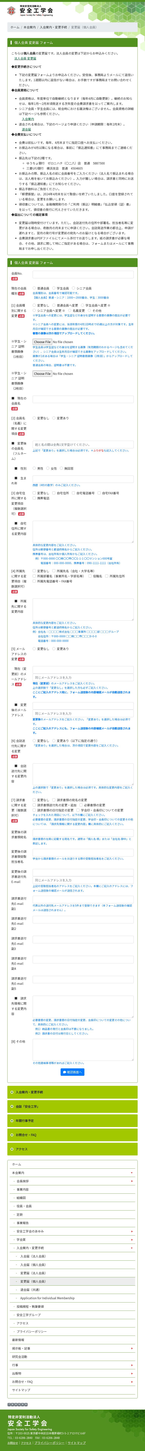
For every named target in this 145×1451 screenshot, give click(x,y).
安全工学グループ (28, 1314)
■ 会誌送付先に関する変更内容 (18, 774)
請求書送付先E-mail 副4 (18, 963)
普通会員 (43, 288)
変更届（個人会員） (32, 1281)
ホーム (14, 27)
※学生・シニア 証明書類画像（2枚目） (18, 381)
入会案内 (28, 119)
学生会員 (63, 288)
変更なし (43, 305)
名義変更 (79, 310)
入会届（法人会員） (32, 1256)
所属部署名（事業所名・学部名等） (61, 576)
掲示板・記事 (21, 1348)
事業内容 (22, 1189)
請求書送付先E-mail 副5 (18, 983)
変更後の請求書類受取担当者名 (18, 856)
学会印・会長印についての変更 (102, 810)
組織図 (21, 1197)
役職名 (97, 576)
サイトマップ (21, 1390)
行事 (15, 1365)
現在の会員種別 (18, 291)
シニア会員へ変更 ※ (51, 310)
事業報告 (22, 1223)
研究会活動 (19, 1356)
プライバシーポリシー (31, 1331)
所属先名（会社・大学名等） (76, 571)
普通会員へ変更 (67, 305)
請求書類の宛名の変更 (72, 800)
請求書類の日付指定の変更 (55, 810)
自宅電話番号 (85, 493)
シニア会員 (84, 288)
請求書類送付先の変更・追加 (56, 805)
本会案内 (30, 27)
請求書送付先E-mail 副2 (18, 923)
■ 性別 (18, 468)
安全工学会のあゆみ (30, 1231)
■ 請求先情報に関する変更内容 (18, 1006)
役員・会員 (24, 1206)
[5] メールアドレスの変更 (18, 653)
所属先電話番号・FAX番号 (54, 581)
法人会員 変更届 (25, 58)
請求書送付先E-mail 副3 (18, 943)
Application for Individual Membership (46, 1298)
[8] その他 (18, 1041)
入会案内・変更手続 (53, 27)
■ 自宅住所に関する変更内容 (18, 528)
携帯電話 (43, 498)
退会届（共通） (29, 1289)
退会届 (26, 129)
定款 (19, 1214)
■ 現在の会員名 (18, 403)
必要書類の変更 (94, 805)
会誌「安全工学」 (28, 1106)
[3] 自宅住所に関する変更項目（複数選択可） (18, 503)
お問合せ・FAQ (26, 1135)
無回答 (68, 468)
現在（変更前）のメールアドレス (18, 676)
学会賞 (21, 1239)
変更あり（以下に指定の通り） (78, 740)
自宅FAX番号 (110, 493)
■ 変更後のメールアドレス (18, 709)
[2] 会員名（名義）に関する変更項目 (18, 426)
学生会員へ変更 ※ (98, 305)
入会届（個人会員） (32, 1264)
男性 (40, 468)
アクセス (22, 1149)
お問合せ (12, 1443)
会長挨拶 (22, 1181)
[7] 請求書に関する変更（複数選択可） (18, 810)
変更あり (63, 418)
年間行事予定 (25, 1120)
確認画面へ (72, 1072)
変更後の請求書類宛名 (18, 834)
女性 (54, 468)
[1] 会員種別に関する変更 (18, 310)
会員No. (16, 275)
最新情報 (18, 1339)
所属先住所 (117, 576)
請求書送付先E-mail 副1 (18, 903)
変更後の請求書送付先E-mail (18, 876)
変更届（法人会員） (32, 1273)
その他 (96, 310)
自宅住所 (63, 493)
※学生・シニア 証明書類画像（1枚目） (18, 349)
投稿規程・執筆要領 (30, 1306)
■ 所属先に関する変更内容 (18, 606)
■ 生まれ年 (18, 480)
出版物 (17, 1373)
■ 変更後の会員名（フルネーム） (18, 451)
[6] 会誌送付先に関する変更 (18, 748)
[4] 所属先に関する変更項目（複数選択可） (18, 581)
